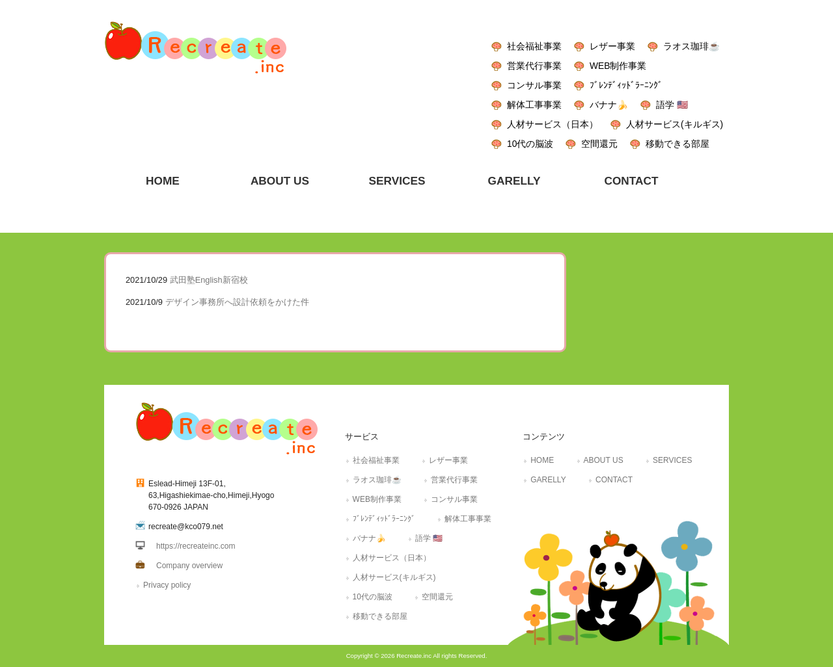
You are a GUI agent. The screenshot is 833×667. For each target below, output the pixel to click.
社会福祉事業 (534, 46)
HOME (542, 460)
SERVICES (672, 460)
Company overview (189, 565)
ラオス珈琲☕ (691, 46)
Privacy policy (167, 585)
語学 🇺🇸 (672, 104)
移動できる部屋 (677, 143)
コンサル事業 (534, 85)
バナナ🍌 (609, 104)
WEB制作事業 (618, 65)
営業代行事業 (534, 65)
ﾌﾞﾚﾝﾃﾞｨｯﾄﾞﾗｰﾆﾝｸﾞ (626, 85)
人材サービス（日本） (552, 124)
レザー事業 (612, 46)
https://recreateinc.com (195, 546)
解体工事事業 (534, 104)
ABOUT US (603, 460)
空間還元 (599, 143)
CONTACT (614, 479)
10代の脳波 (530, 143)
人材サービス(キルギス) (674, 124)
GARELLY (548, 479)
